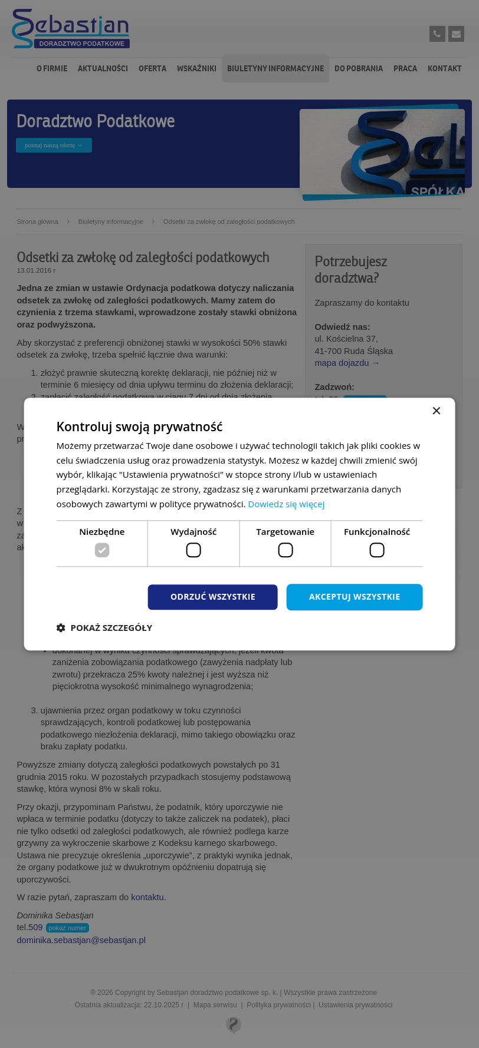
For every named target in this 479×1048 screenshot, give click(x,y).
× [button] (435, 411)
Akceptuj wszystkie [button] (354, 596)
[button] (104, 627)
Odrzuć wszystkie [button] (212, 596)
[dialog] (239, 524)
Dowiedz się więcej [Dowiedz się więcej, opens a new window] (286, 504)
